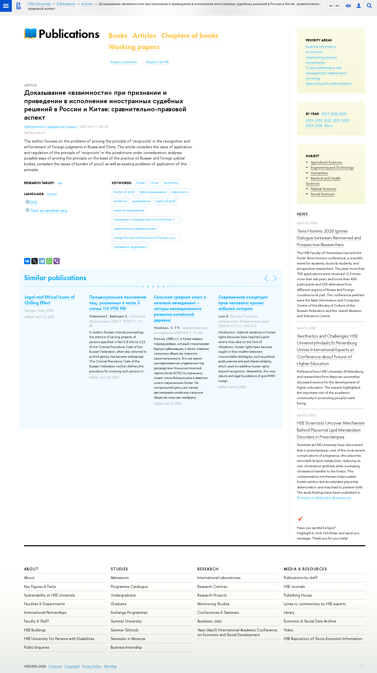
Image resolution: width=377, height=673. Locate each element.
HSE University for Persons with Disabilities (59, 638)
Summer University (126, 621)
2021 (336, 120)
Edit (363, 665)
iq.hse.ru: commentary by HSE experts (315, 603)
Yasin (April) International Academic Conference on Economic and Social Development (237, 632)
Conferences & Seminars (218, 612)
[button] (137, 286)
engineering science (321, 57)
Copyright (72, 666)
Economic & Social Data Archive (310, 621)
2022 (327, 120)
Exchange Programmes (129, 612)
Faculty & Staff (36, 621)
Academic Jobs (209, 621)
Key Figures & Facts (40, 586)
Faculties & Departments (44, 603)
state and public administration (329, 83)
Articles (144, 35)
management (316, 72)
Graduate (118, 603)
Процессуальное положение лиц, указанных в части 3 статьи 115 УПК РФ (117, 302)
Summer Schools (124, 629)
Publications (68, 34)
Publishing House (298, 595)
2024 (310, 120)
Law (59, 183)
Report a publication (124, 62)
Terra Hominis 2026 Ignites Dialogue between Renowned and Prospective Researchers (329, 238)
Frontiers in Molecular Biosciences (324, 497)
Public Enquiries (36, 647)
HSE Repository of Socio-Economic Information (323, 638)
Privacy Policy (91, 666)
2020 (346, 120)
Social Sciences (322, 193)
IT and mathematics (320, 67)
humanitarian (315, 62)
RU (331, 6)
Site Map (110, 666)
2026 (334, 113)
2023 (319, 120)
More (328, 125)
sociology (313, 78)
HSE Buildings (35, 629)
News (302, 214)
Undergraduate (123, 595)
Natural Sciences (323, 188)
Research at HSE (157, 62)
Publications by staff (301, 577)
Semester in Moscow (128, 638)
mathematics (337, 72)
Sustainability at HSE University (49, 595)
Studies (119, 568)
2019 (309, 125)
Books (117, 35)
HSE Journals (294, 586)
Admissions (120, 577)
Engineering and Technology (332, 167)
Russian (52, 194)
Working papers (133, 46)
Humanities (319, 172)
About (31, 568)
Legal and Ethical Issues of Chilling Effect (50, 300)
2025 (343, 113)
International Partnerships (45, 612)
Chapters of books (189, 35)
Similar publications (55, 277)
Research (208, 568)
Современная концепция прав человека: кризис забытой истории (243, 302)
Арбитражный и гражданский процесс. (51, 127)
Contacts (55, 666)
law (338, 67)
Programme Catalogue (129, 586)
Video (288, 629)
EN (337, 6)
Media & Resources (305, 568)
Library (289, 612)
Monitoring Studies (213, 603)
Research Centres (212, 586)
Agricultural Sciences (326, 162)
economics (314, 51)
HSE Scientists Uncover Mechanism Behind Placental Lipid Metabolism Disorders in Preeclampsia (331, 430)
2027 (325, 113)
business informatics (321, 46)
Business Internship (126, 647)
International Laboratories (218, 577)
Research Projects (212, 595)
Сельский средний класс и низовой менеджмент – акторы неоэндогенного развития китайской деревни (180, 308)
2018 (318, 125)
